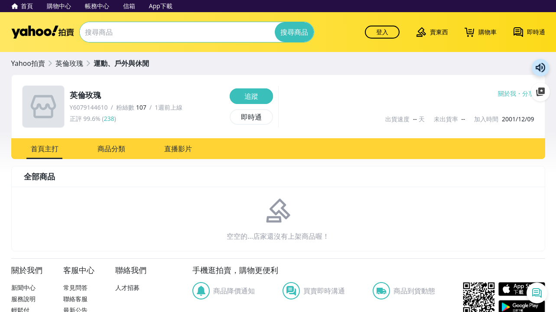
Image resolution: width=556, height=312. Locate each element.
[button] (44, 148)
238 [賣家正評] (109, 118)
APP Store (521, 289)
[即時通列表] (537, 293)
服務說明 (23, 299)
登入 (382, 32)
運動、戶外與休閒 (121, 63)
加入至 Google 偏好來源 (540, 92)
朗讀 (540, 67)
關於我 (507, 94)
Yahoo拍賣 (42, 32)
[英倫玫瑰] (147, 95)
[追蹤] (251, 96)
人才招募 (127, 287)
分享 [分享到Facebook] (528, 94)
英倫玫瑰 (69, 63)
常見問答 (75, 287)
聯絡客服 (75, 299)
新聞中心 (23, 287)
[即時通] (251, 117)
